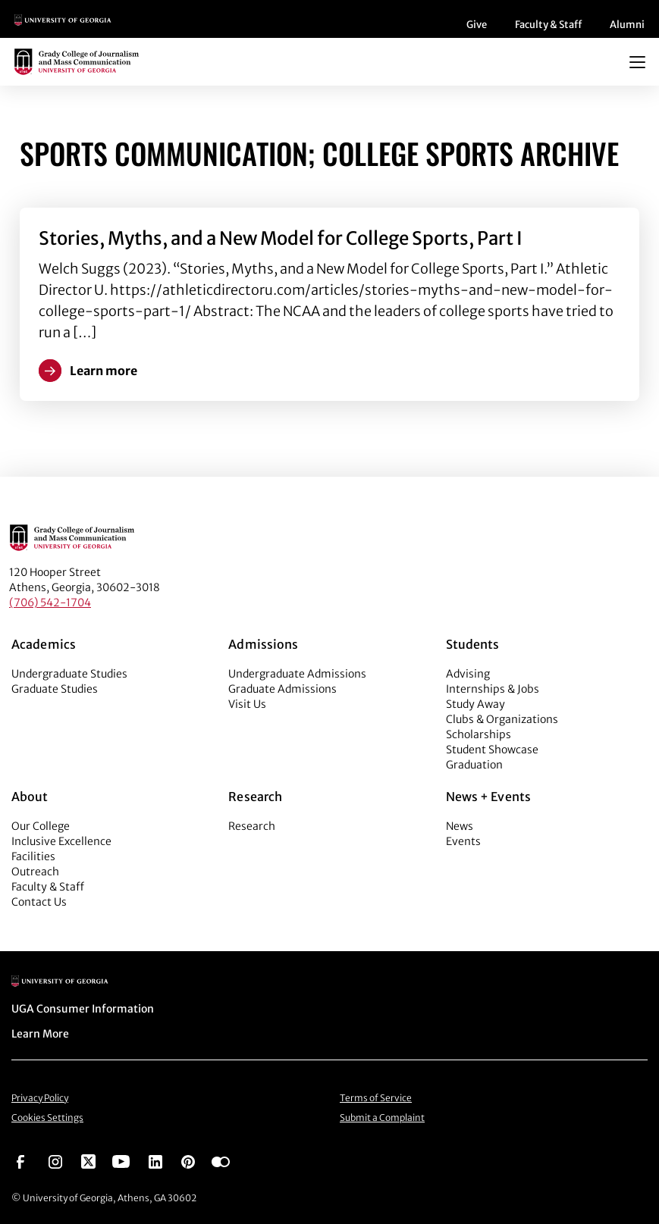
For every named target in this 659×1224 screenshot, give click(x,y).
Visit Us (247, 704)
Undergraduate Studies (69, 674)
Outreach (35, 871)
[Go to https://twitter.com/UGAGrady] (88, 1160)
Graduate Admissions (282, 689)
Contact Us (39, 902)
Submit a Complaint (382, 1117)
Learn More (40, 1034)
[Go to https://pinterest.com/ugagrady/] (188, 1160)
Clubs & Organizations (502, 719)
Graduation (474, 765)
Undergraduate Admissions (297, 674)
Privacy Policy (39, 1097)
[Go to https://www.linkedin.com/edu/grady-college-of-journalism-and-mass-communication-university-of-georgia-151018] (155, 1160)
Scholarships (478, 734)
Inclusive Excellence (61, 841)
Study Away (475, 704)
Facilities (33, 856)
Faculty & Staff (548, 24)
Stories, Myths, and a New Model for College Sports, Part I (280, 238)
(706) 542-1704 (50, 602)
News (459, 826)
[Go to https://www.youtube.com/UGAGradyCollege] (121, 1160)
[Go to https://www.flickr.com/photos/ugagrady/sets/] (221, 1160)
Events (463, 841)
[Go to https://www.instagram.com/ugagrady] (55, 1160)
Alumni (627, 24)
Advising (468, 674)
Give (476, 24)
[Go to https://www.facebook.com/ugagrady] (20, 1160)
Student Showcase (492, 749)
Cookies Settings (47, 1117)
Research (251, 826)
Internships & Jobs (492, 689)
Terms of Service (376, 1097)
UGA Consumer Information (82, 1009)
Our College (40, 826)
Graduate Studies (54, 689)
